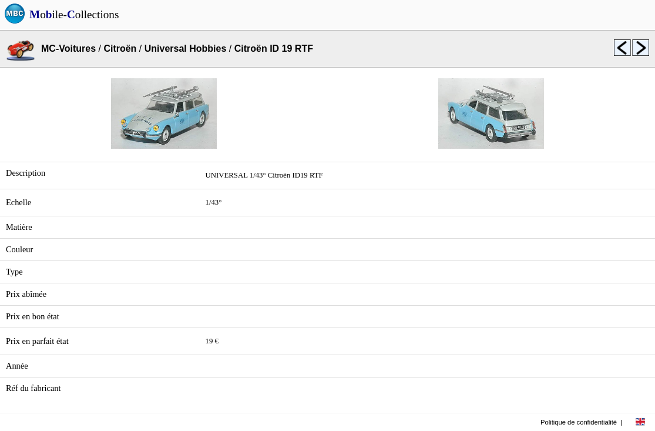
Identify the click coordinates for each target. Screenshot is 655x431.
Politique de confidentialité (578, 422)
